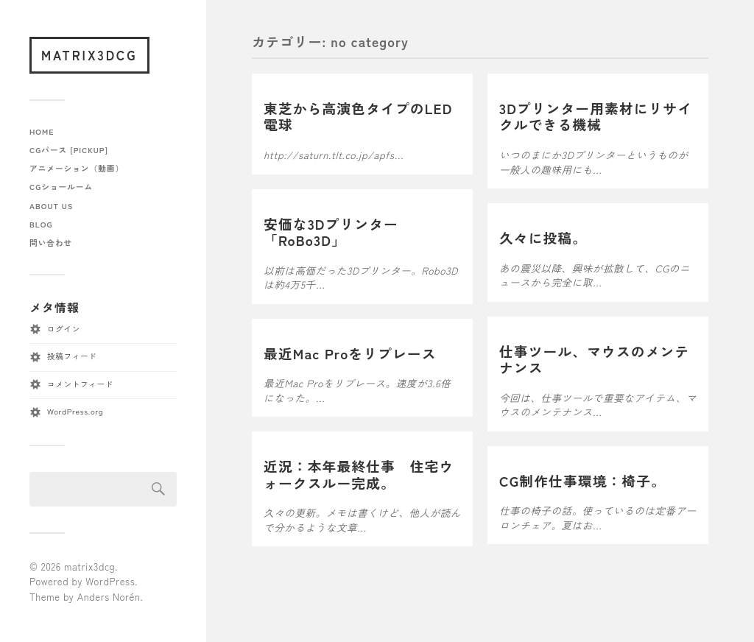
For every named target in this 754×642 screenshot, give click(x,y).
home (41, 131)
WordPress (110, 581)
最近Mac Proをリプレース (350, 353)
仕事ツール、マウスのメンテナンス (594, 359)
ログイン (63, 328)
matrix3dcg (89, 55)
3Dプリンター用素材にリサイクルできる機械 (595, 116)
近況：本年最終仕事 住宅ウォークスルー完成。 (359, 474)
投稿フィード (71, 355)
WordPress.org (75, 411)
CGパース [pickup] (68, 149)
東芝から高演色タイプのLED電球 (358, 116)
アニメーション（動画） (76, 168)
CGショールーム (61, 186)
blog (40, 224)
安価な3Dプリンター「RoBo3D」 (331, 232)
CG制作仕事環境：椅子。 (582, 480)
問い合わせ (50, 242)
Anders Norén (109, 597)
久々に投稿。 (543, 237)
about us (51, 205)
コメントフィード (80, 383)
